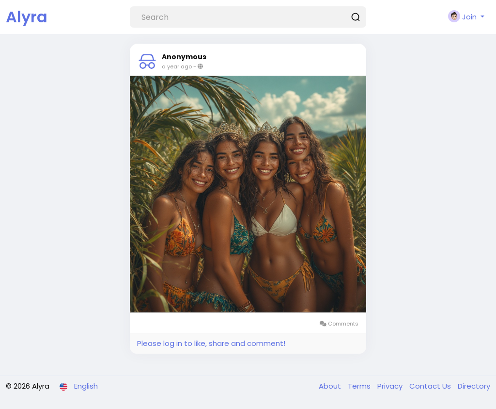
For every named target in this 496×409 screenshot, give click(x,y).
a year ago (177, 66)
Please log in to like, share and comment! (211, 343)
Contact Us (431, 386)
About (331, 386)
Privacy (390, 386)
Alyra (26, 17)
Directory (474, 386)
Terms (360, 386)
